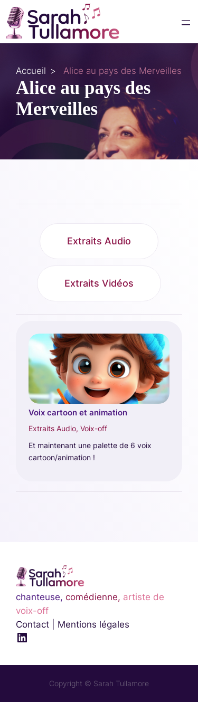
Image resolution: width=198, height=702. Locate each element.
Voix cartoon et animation (78, 413)
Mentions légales (93, 624)
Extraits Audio (99, 240)
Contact (32, 624)
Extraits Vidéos (99, 283)
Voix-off (93, 428)
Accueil (31, 70)
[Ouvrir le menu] (186, 22)
